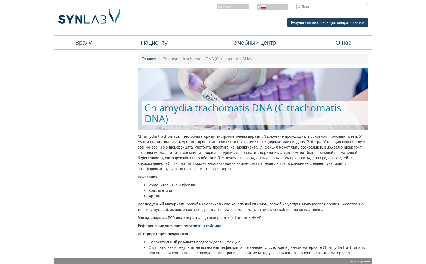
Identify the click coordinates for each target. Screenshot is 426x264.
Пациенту (154, 42)
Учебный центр (255, 42)
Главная (149, 58)
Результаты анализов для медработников (327, 22)
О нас (344, 42)
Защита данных (359, 261)
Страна (224, 7)
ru (264, 7)
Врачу (83, 42)
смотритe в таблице (202, 225)
